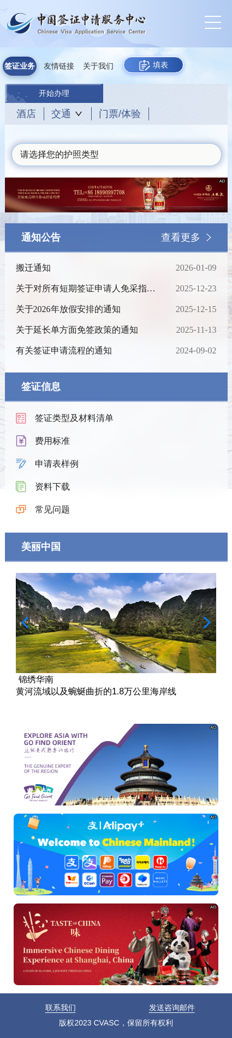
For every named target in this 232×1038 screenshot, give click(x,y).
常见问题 (52, 509)
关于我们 (98, 66)
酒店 (26, 113)
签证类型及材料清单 (74, 418)
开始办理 (54, 93)
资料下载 (52, 486)
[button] (203, 622)
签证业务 (19, 66)
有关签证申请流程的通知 (87, 350)
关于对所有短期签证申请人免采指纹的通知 (87, 288)
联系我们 (60, 1007)
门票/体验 (120, 113)
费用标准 (52, 440)
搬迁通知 (87, 267)
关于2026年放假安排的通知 (87, 309)
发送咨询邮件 (172, 1007)
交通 (61, 113)
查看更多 (180, 237)
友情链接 (59, 66)
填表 (153, 65)
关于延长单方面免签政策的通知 (87, 330)
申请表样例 (57, 463)
